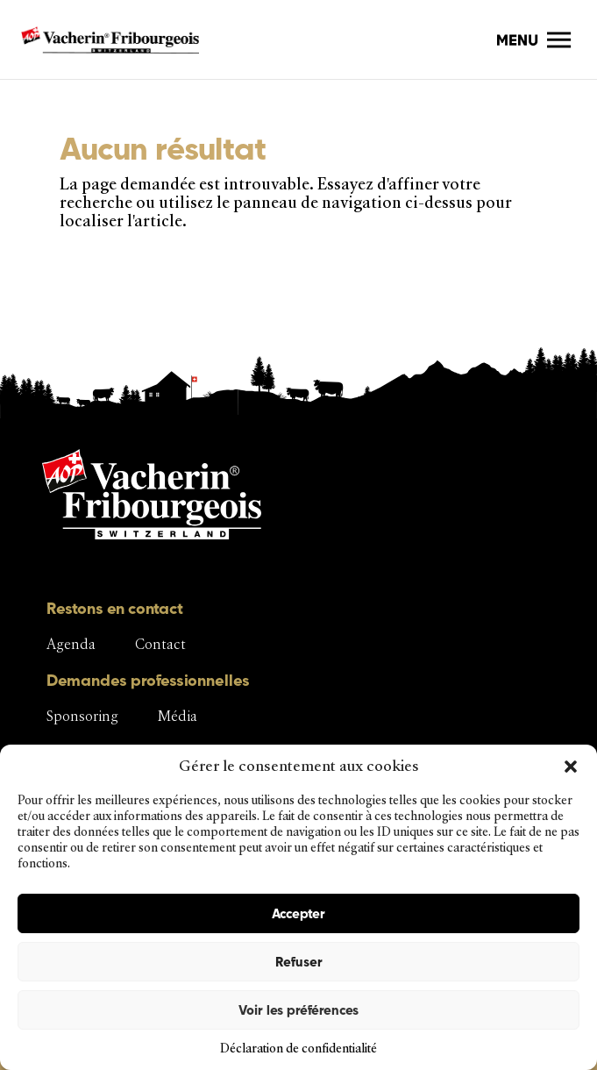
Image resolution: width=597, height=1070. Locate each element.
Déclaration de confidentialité (298, 1048)
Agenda (71, 644)
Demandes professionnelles (148, 680)
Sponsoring (82, 716)
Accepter (298, 913)
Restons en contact (114, 608)
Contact (160, 644)
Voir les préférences (298, 1010)
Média (177, 716)
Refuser (299, 961)
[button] (570, 766)
